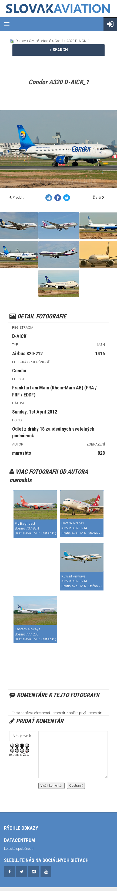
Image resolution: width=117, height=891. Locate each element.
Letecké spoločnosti (19, 849)
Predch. (18, 197)
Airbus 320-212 (27, 353)
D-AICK (19, 336)
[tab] (58, 50)
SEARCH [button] (58, 49)
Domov (20, 41)
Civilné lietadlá (40, 41)
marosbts (21, 453)
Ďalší (97, 197)
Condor (19, 370)
